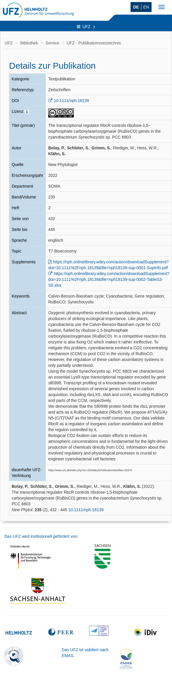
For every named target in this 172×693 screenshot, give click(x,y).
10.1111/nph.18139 (71, 100)
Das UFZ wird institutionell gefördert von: (41, 536)
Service (52, 43)
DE (136, 7)
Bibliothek (29, 43)
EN (146, 7)
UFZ (86, 26)
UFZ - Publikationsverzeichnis (94, 43)
